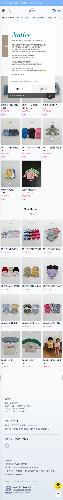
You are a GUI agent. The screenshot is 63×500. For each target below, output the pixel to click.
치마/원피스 (51, 17)
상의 (27, 17)
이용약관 (8, 439)
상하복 (40, 17)
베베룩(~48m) (8, 17)
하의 (33, 17)
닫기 (50, 96)
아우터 (19, 17)
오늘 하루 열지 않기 (18, 96)
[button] (9, 10)
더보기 (30, 378)
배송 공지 (19, 89)
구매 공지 (43, 89)
